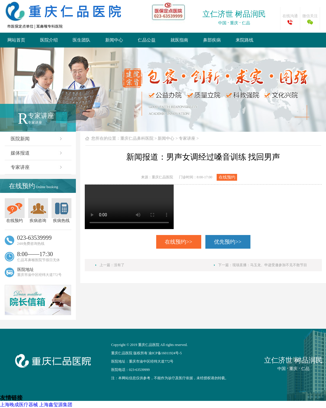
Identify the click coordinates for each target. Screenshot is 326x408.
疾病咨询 (38, 210)
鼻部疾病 (212, 40)
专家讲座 (37, 167)
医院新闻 (37, 138)
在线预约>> (178, 242)
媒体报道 (37, 152)
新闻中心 (114, 40)
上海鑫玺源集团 (55, 404)
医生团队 (81, 40)
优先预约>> (227, 242)
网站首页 (16, 40)
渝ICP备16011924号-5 (165, 353)
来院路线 (244, 40)
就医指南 (179, 40)
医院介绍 (49, 40)
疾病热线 (61, 210)
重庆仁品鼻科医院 (137, 138)
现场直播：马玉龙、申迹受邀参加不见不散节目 (269, 265)
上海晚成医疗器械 (19, 404)
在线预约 (15, 210)
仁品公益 (147, 40)
